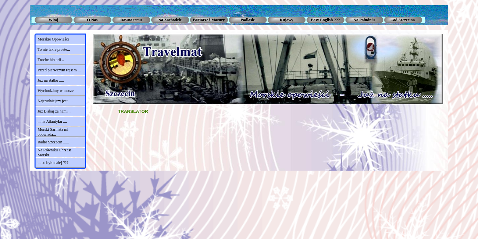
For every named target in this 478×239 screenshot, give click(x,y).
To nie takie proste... (54, 49)
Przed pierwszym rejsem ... (59, 70)
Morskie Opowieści (53, 39)
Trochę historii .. (51, 59)
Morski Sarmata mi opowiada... (53, 132)
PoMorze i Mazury (209, 20)
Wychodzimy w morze (56, 90)
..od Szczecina (403, 20)
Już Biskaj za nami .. (54, 111)
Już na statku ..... (51, 80)
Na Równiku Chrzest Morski (54, 152)
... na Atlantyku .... (52, 121)
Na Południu (364, 20)
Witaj (53, 20)
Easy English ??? (325, 20)
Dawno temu (131, 20)
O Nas (92, 20)
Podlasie (248, 20)
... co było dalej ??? (53, 162)
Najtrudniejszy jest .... (55, 101)
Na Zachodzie (170, 20)
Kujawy (286, 20)
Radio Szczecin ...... (53, 142)
